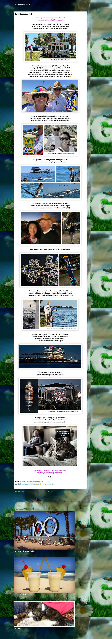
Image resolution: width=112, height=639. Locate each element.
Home (50, 492)
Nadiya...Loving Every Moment (22, 4)
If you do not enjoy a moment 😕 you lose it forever (37, 484)
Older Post (81, 492)
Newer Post (19, 492)
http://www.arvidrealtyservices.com (25, 501)
